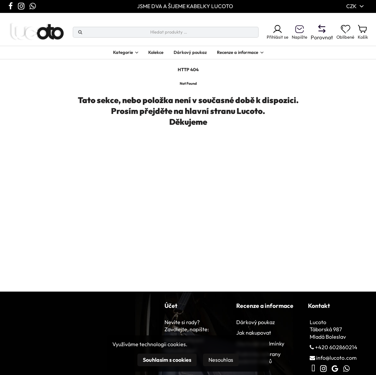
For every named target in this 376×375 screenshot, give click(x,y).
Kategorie (110, 54)
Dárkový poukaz (189, 54)
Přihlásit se (264, 33)
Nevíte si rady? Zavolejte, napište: (186, 329)
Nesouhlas (220, 359)
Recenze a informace (244, 54)
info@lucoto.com (336, 361)
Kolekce (150, 54)
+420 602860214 (336, 351)
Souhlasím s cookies (167, 359)
